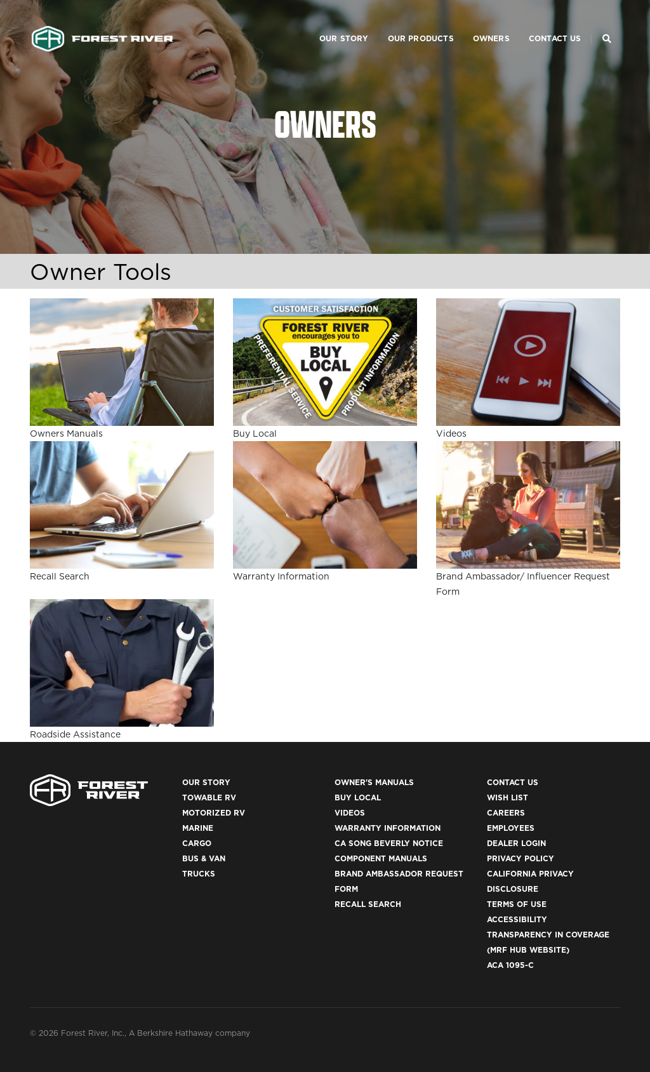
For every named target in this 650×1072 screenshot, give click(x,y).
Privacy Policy (520, 858)
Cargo (196, 843)
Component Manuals (381, 858)
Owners (476, 22)
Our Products (406, 22)
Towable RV (209, 797)
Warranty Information (388, 828)
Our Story (329, 22)
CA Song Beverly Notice (389, 843)
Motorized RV (213, 812)
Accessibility (517, 919)
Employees (510, 828)
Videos (350, 812)
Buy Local (358, 797)
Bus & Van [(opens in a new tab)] (203, 858)
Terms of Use (517, 904)
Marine (197, 828)
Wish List (507, 797)
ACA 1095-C (510, 965)
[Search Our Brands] (606, 23)
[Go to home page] (102, 23)
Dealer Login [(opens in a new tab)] (516, 843)
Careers (506, 812)
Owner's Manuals (374, 782)
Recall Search (368, 904)
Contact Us (540, 22)
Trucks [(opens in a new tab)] (198, 873)
